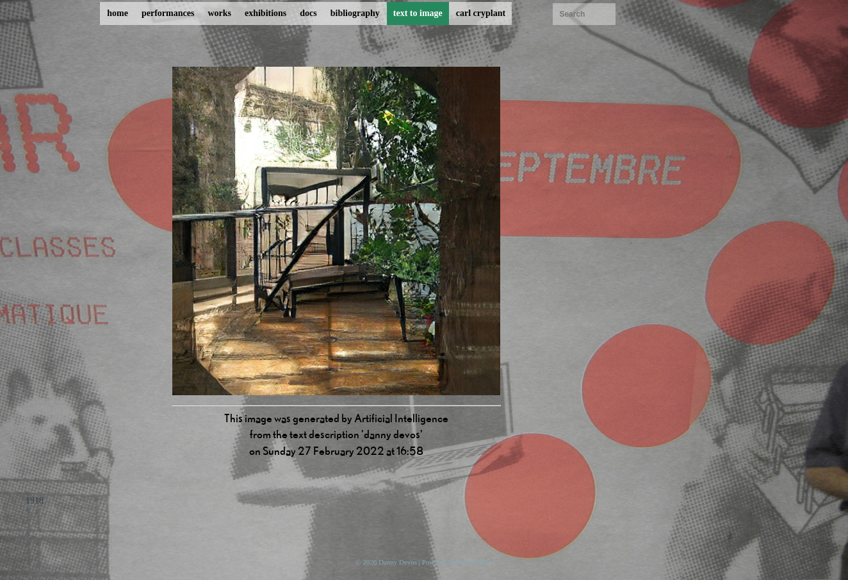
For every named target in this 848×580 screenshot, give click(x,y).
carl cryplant (480, 13)
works (219, 13)
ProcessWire (475, 562)
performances (168, 13)
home (117, 13)
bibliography (355, 13)
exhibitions (265, 13)
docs (308, 13)
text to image (418, 13)
